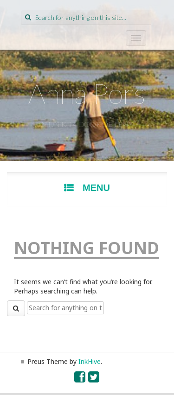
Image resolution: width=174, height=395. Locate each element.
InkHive (89, 361)
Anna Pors (87, 93)
